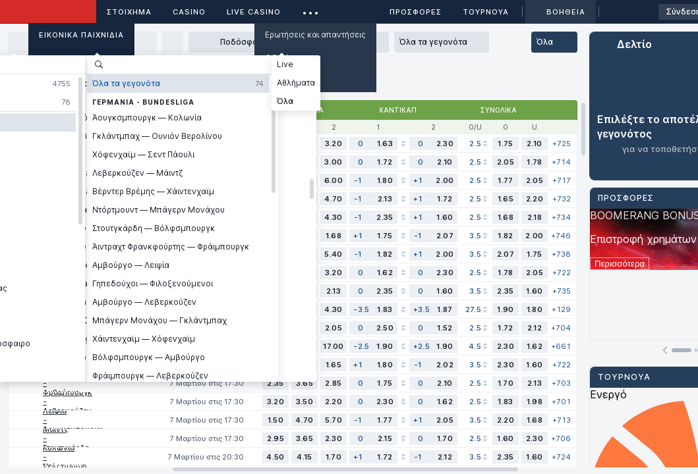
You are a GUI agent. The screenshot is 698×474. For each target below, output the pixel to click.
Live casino (254, 11)
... (311, 9)
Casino (189, 11)
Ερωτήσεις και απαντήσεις (315, 35)
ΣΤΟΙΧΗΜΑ (129, 11)
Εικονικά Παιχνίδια (81, 35)
